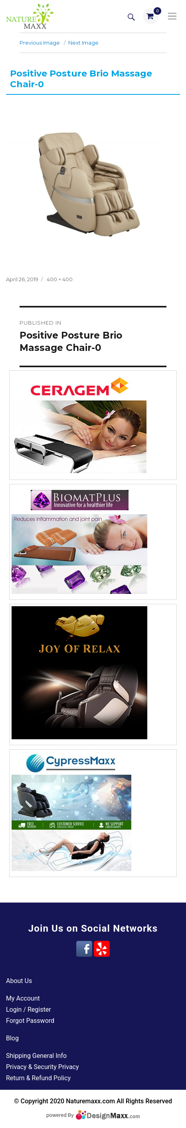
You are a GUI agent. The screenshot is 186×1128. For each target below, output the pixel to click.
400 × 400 (60, 279)
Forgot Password (30, 1020)
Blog (12, 1038)
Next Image (83, 42)
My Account (23, 998)
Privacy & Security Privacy (42, 1067)
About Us (19, 981)
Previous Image (40, 42)
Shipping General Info (36, 1055)
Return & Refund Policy (38, 1078)
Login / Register (28, 1009)
